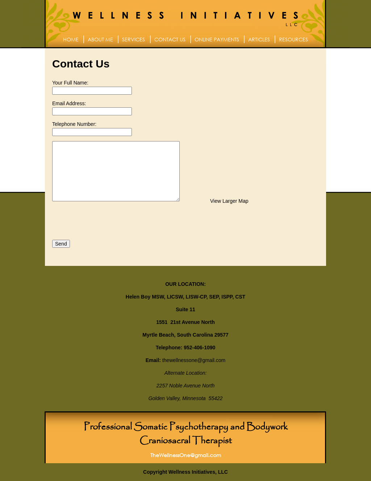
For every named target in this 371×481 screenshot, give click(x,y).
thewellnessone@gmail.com (194, 360)
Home (71, 39)
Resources (293, 39)
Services (133, 39)
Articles (259, 39)
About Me (100, 39)
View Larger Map (229, 201)
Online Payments (217, 39)
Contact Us (170, 39)
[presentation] (107, 220)
